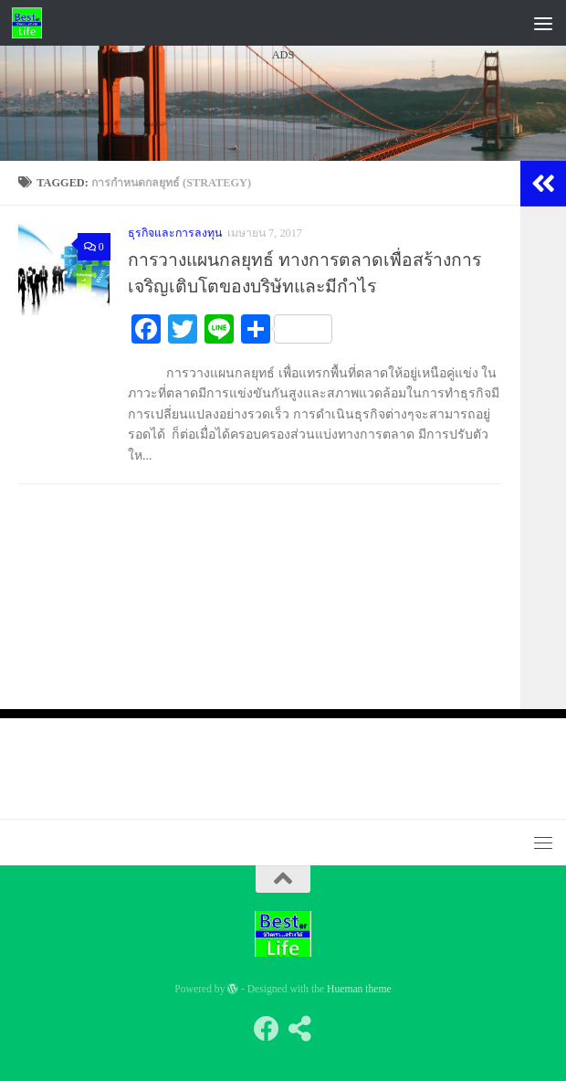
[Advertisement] (283, 237)
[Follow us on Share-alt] (299, 1029)
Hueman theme (359, 989)
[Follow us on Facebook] (266, 1029)
